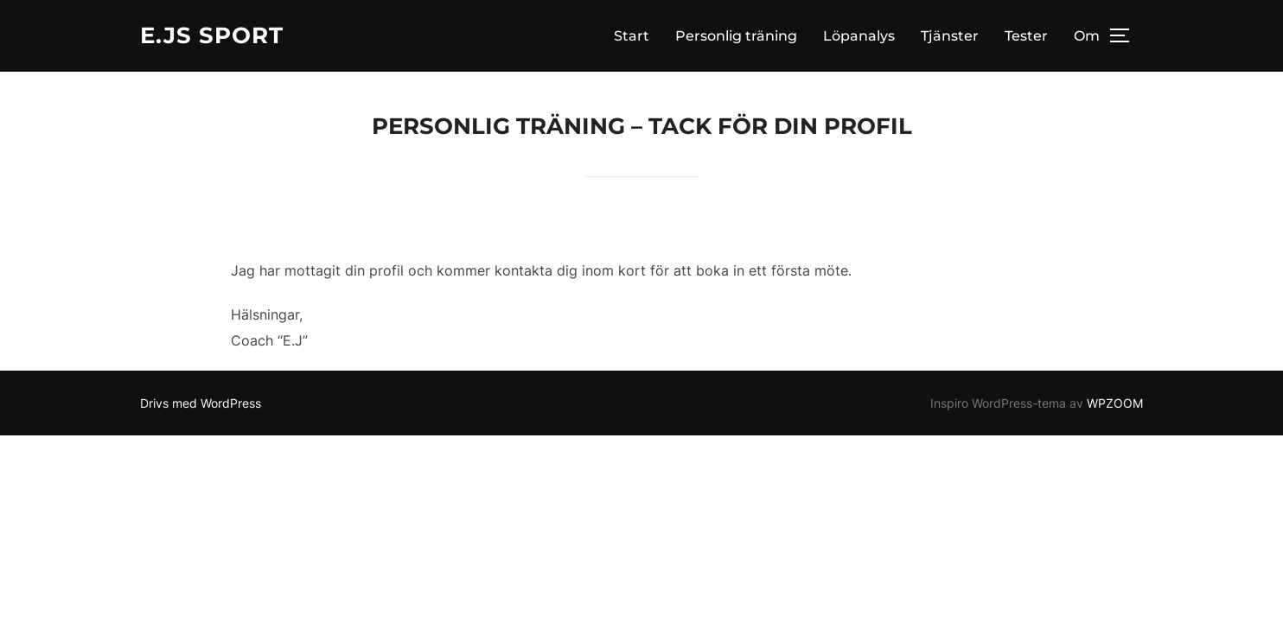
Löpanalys (859, 36)
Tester (1026, 36)
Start (631, 36)
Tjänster (950, 36)
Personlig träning (736, 36)
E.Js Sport (212, 35)
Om (1087, 36)
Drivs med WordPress (200, 403)
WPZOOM (1115, 403)
